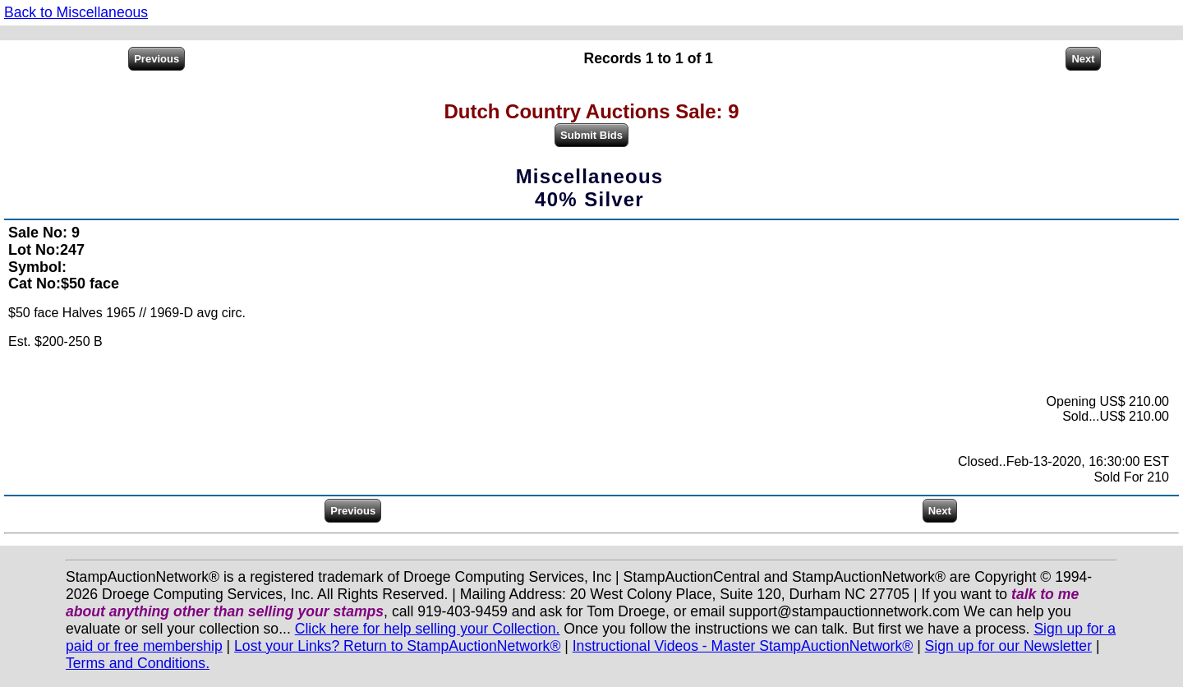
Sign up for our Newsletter (1008, 646)
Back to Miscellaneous (76, 12)
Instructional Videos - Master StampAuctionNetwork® (743, 646)
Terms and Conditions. (137, 663)
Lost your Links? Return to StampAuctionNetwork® (397, 646)
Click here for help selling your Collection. (427, 628)
